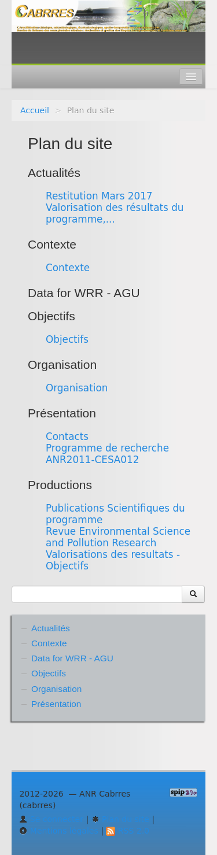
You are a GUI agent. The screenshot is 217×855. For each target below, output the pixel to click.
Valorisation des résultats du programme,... (114, 213)
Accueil (34, 110)
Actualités (54, 172)
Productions (60, 484)
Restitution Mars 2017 (99, 196)
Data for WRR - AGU (84, 292)
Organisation (62, 364)
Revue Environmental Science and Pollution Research (118, 537)
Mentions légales (58, 830)
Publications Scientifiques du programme (115, 513)
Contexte (52, 244)
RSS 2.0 (127, 830)
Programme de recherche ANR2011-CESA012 (107, 453)
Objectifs (51, 316)
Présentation (62, 413)
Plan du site (120, 819)
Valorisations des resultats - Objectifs (113, 560)
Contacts (67, 436)
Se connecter (51, 819)
